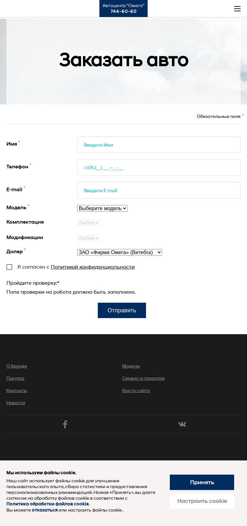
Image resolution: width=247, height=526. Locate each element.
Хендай (12, 8)
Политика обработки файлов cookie (47, 504)
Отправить (121, 310)
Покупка (15, 378)
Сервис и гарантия (143, 378)
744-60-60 (124, 11)
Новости (15, 402)
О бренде (16, 366)
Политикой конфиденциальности (93, 266)
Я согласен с (70, 266)
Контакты (16, 390)
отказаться (45, 510)
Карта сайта (136, 390)
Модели (131, 366)
